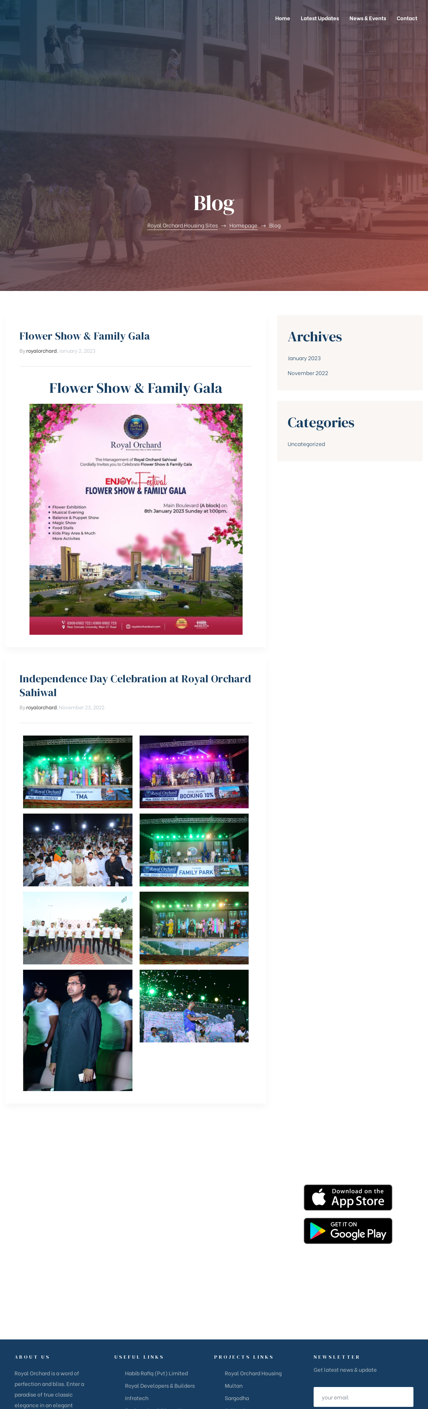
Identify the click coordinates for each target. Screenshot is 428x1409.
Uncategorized (306, 337)
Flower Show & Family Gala (85, 229)
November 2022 (308, 266)
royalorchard (41, 244)
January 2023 (304, 251)
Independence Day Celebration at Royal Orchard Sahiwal (135, 579)
